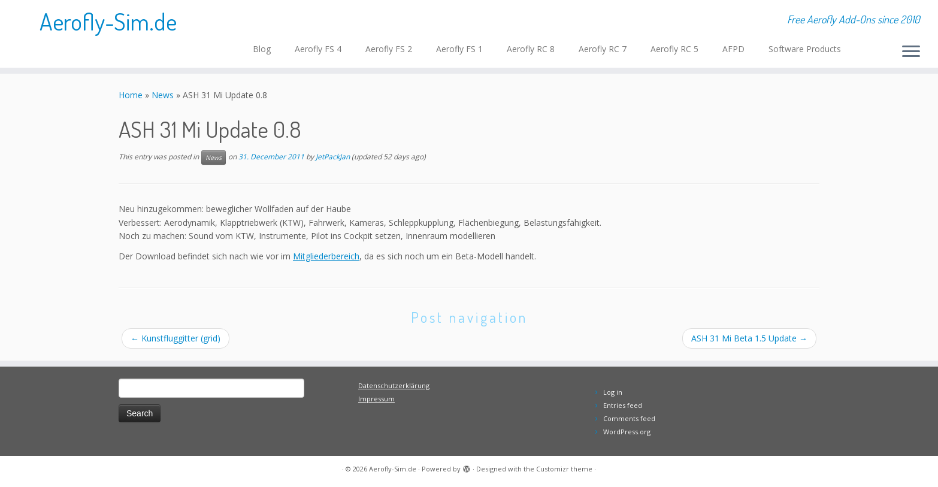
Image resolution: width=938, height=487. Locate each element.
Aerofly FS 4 (318, 49)
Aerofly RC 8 (531, 49)
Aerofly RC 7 (603, 49)
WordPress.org (626, 431)
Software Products (804, 49)
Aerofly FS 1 (459, 49)
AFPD (733, 49)
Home (131, 95)
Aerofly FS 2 (388, 49)
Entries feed (622, 405)
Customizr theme (564, 468)
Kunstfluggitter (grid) (175, 338)
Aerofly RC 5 (674, 49)
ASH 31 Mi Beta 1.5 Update (749, 338)
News (163, 95)
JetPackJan (333, 157)
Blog (262, 49)
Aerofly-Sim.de (108, 21)
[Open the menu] (911, 52)
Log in (612, 392)
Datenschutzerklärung (393, 385)
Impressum (376, 398)
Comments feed (629, 418)
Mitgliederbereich (326, 256)
